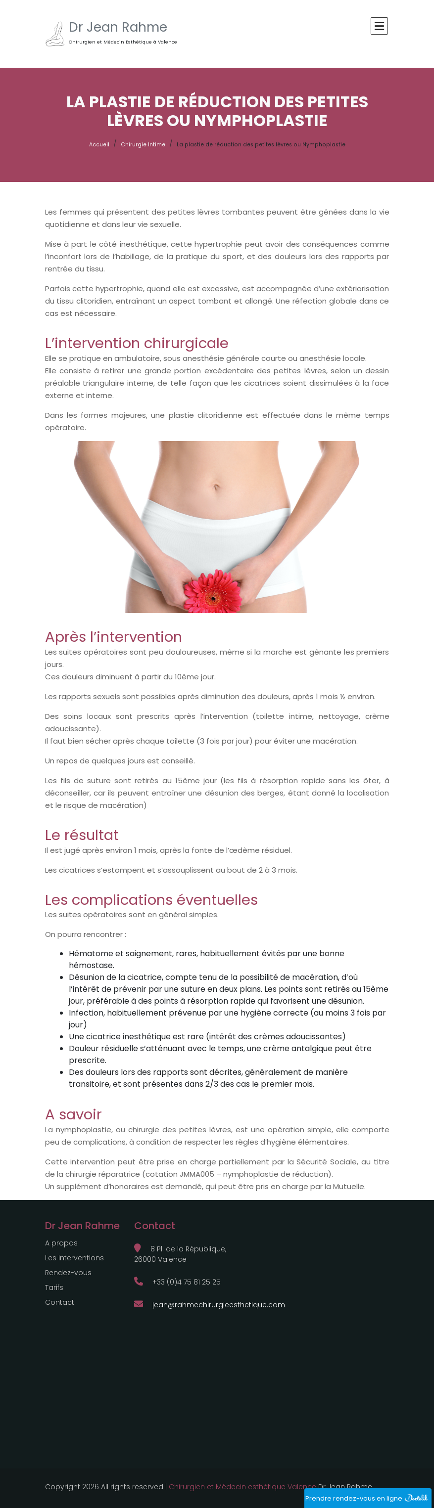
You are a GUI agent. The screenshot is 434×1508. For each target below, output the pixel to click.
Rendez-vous (68, 1273)
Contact (59, 1302)
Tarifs (54, 1287)
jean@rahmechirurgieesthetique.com (209, 1305)
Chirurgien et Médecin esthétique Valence (242, 1487)
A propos (61, 1243)
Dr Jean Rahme (118, 27)
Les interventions (74, 1258)
